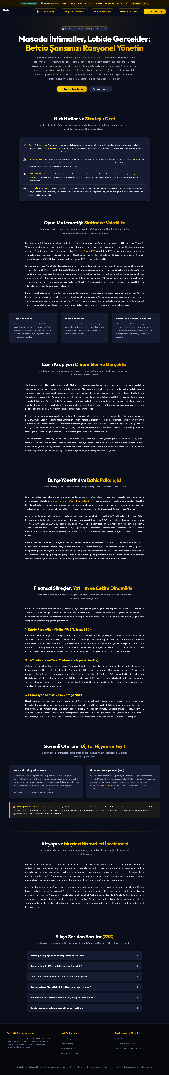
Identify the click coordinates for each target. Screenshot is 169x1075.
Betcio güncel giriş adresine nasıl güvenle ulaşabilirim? (84, 955)
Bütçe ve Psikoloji (68, 1048)
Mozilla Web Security (122, 1039)
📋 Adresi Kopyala (140, 3)
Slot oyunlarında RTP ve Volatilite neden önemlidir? (84, 966)
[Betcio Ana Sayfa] (14, 11)
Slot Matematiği (67, 1044)
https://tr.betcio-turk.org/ (116, 3)
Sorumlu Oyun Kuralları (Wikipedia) (128, 1048)
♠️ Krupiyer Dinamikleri (73, 11)
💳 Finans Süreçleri (129, 11)
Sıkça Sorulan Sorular (69, 1053)
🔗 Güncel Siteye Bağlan (72, 89)
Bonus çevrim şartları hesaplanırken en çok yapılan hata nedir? (84, 997)
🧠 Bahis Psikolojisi (102, 11)
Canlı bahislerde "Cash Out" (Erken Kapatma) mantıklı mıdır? (84, 987)
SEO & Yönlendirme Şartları (125, 1044)
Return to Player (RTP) (85, 251)
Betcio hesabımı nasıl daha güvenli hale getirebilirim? (84, 1008)
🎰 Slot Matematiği (45, 11)
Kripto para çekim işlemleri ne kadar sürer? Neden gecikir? (84, 976)
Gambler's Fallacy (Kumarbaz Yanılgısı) (70, 500)
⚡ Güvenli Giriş (154, 11)
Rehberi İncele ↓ (100, 89)
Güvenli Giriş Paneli (68, 1039)
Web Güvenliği (106, 785)
